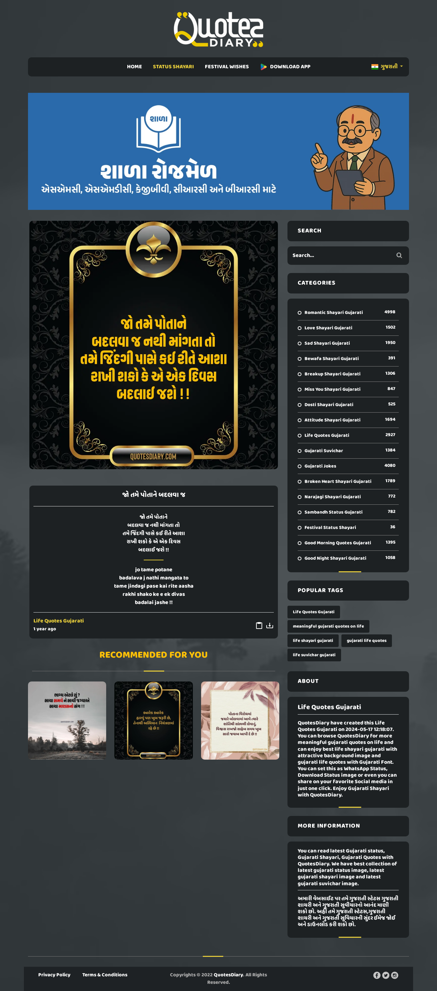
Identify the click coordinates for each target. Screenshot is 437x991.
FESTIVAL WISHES (227, 66)
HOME (134, 66)
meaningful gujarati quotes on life (328, 626)
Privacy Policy (54, 975)
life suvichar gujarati (314, 655)
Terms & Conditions (104, 975)
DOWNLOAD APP (285, 66)
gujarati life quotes (366, 640)
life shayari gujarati (313, 640)
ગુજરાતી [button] (385, 66)
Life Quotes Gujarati (58, 621)
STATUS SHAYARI (173, 66)
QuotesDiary (228, 975)
